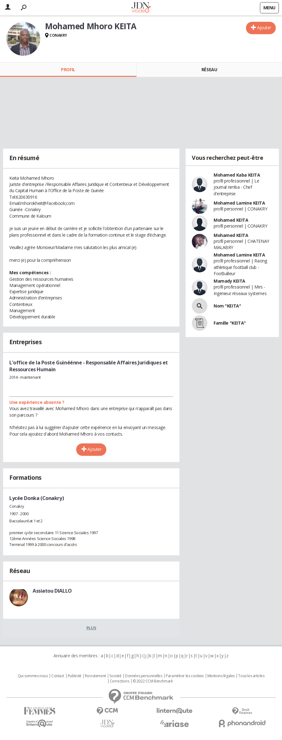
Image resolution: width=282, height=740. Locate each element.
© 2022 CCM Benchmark (153, 681)
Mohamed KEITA (231, 220)
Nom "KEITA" (227, 306)
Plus (91, 628)
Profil (68, 69)
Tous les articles (251, 676)
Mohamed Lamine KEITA (239, 203)
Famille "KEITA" (230, 323)
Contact (57, 676)
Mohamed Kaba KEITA (237, 175)
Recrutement (95, 676)
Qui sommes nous (33, 676)
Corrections (119, 681)
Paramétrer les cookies (185, 676)
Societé (115, 676)
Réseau (209, 69)
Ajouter (264, 27)
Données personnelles (143, 676)
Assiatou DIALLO (52, 590)
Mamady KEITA (229, 281)
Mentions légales (221, 676)
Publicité (74, 676)
